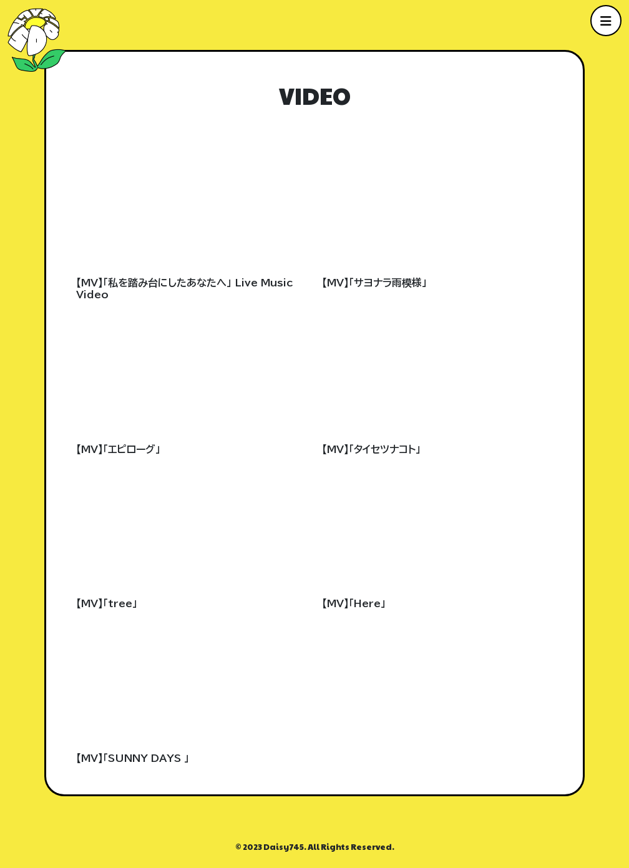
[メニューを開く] (606, 20)
